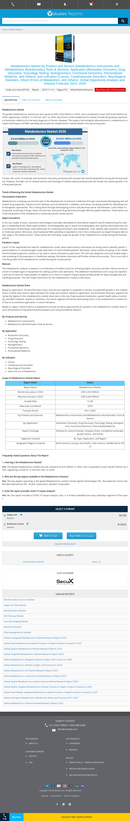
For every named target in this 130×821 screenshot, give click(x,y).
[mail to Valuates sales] (39, 4)
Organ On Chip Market (15, 605)
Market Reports (16, 29)
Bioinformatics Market (15, 610)
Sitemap (44, 796)
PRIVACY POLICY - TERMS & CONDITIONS (86, 762)
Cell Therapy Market (14, 615)
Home (4, 29)
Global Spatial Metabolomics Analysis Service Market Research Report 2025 (41, 681)
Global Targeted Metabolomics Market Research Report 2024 (34, 654)
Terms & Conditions (71, 796)
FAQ (30, 762)
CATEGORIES (74, 743)
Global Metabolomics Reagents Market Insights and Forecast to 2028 (38, 659)
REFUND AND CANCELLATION (82, 768)
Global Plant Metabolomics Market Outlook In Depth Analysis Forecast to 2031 (43, 643)
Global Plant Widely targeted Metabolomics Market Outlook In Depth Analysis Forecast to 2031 (51, 692)
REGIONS (73, 749)
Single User (12, 515)
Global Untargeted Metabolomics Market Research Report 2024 (35, 637)
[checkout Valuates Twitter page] (71, 805)
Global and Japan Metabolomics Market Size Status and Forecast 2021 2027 (41, 697)
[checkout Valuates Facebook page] (59, 805)
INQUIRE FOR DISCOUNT (65, 544)
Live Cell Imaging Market (16, 621)
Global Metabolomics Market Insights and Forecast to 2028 (33, 665)
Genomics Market (12, 626)
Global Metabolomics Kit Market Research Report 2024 (31, 670)
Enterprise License (15, 524)
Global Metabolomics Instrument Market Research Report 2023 (35, 675)
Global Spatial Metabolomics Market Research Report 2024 (33, 648)
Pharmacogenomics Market (17, 632)
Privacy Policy (55, 796)
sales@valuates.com (67, 729)
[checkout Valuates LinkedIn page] (65, 805)
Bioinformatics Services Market (19, 599)
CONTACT (33, 756)
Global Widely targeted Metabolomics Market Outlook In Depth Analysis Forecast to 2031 (48, 686)
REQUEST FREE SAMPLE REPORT (77, 817)
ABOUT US (33, 743)
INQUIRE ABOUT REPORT (33, 562)
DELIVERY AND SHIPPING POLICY (83, 775)
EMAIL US (96, 562)
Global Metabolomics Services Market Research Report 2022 (33, 703)
